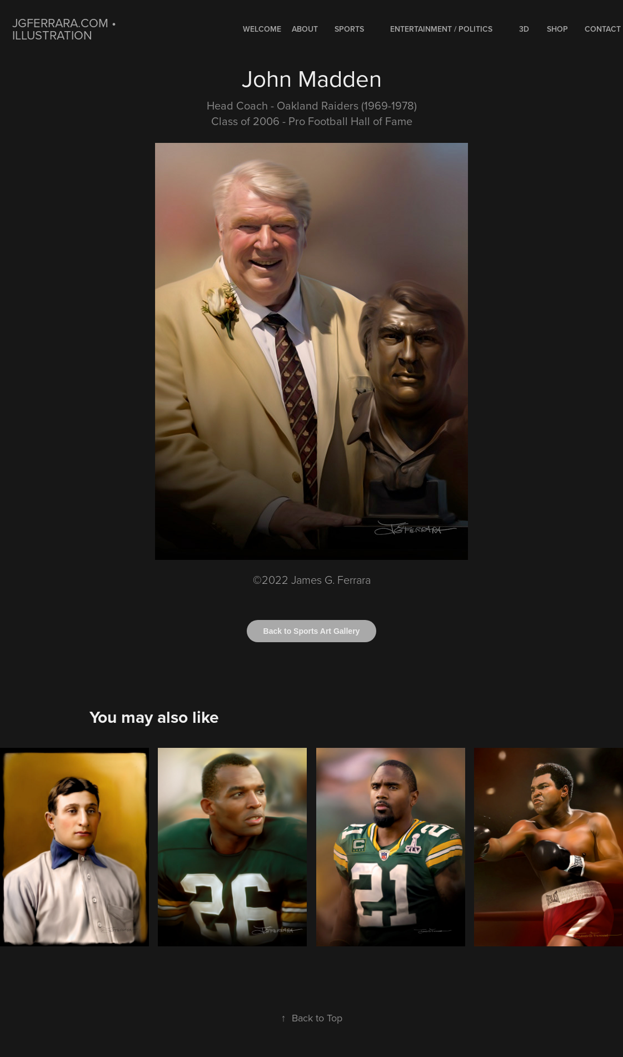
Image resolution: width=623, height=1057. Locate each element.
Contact (603, 28)
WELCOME (262, 28)
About (305, 28)
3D (524, 28)
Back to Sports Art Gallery (311, 631)
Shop (557, 28)
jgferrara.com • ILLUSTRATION (65, 28)
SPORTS (349, 28)
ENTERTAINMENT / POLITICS (441, 28)
